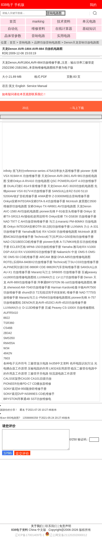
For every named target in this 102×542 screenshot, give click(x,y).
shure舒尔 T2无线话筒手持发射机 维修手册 (50, 292)
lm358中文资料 (59, 363)
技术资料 (63, 21)
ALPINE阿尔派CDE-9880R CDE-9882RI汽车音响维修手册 (41, 267)
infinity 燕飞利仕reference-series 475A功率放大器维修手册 (41, 171)
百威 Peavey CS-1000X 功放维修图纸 (69, 307)
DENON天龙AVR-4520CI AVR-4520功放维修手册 (54, 302)
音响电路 (38, 36)
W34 (6, 348)
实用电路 (63, 36)
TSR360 (8, 323)
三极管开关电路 (38, 373)
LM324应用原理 (59, 368)
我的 (93, 5)
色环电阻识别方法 (81, 363)
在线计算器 (63, 28)
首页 (12, 21)
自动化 (13, 28)
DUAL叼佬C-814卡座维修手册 (26, 186)
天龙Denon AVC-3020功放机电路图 (70, 186)
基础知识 (89, 28)
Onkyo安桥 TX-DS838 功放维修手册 (72, 216)
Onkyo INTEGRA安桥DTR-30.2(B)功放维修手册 (38, 226)
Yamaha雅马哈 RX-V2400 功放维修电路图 (49, 231)
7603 (6, 358)
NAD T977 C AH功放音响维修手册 (25, 221)
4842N (7, 353)
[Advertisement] (37, 145)
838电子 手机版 (12, 5)
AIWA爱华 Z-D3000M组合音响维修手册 (64, 196)
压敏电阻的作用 (38, 368)
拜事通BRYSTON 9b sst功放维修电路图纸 (65, 282)
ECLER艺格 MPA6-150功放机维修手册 (35, 247)
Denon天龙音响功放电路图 (81, 42)
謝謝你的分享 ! (8, 409)
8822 (6, 317)
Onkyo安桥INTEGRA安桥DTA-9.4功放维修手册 (34, 201)
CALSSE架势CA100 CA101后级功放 (27, 378)
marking (38, 21)
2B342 (7, 333)
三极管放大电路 (38, 363)
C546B (7, 328)
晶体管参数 (12, 36)
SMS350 (9, 338)
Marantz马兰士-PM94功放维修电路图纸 (45, 297)
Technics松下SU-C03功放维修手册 (76, 262)
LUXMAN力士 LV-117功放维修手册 (60, 277)
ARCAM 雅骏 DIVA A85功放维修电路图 (64, 257)
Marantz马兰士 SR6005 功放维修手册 (56, 272)
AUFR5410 (10, 312)
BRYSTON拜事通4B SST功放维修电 (27, 399)
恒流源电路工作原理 (62, 373)
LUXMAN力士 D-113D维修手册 (23, 307)
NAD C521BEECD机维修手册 (22, 241)
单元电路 (89, 21)
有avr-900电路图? (10, 417)
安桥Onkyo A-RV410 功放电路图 (28, 181)
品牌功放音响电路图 (47, 42)
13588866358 (30, 417)
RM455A (9, 343)
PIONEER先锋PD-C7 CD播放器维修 (27, 383)
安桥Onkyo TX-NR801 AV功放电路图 (52, 206)
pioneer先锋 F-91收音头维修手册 (61, 211)
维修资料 (38, 28)
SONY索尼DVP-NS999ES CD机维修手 (28, 393)
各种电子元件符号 (15, 363)
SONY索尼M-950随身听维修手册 (24, 388)
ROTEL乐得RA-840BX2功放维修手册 (27, 262)
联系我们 (51, 529)
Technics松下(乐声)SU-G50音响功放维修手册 (64, 236)
